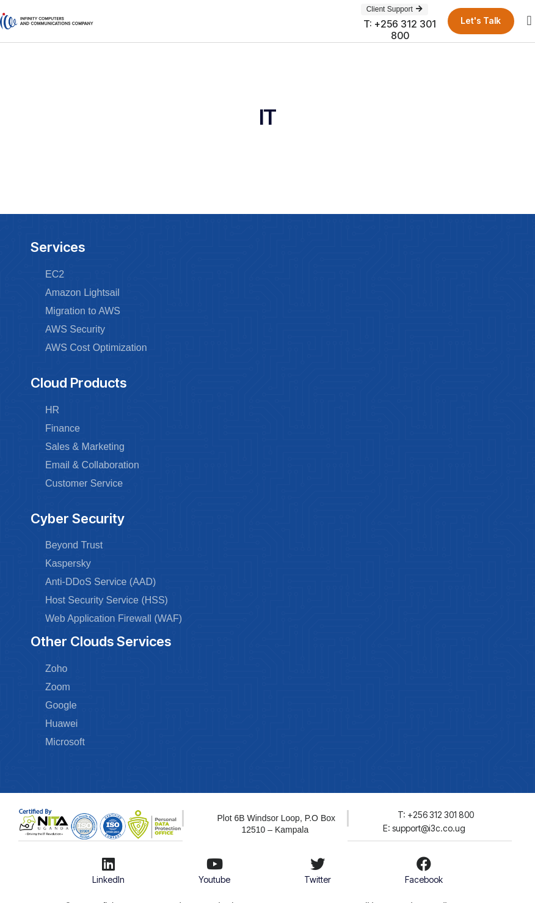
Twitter (317, 879)
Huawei (61, 723)
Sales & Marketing (85, 446)
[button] (529, 21)
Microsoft (65, 742)
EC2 (54, 274)
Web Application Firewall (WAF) (113, 618)
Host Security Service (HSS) (106, 600)
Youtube (214, 879)
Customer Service (84, 483)
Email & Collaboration (92, 465)
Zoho (56, 668)
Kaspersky (68, 563)
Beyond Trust (74, 545)
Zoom (57, 687)
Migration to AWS (82, 311)
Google (61, 705)
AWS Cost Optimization (96, 347)
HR (52, 410)
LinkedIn (108, 879)
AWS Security (75, 329)
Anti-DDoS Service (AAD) (100, 582)
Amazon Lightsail (82, 292)
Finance (62, 428)
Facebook (424, 879)
